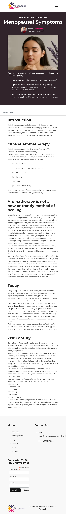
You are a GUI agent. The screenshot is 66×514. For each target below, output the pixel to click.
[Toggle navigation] (56, 5)
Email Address (15, 470)
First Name (14, 476)
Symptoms (15, 432)
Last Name (14, 483)
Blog (13, 439)
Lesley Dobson (39, 28)
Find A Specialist (17, 436)
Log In (14, 447)
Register (15, 451)
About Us (15, 443)
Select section (7, 112)
